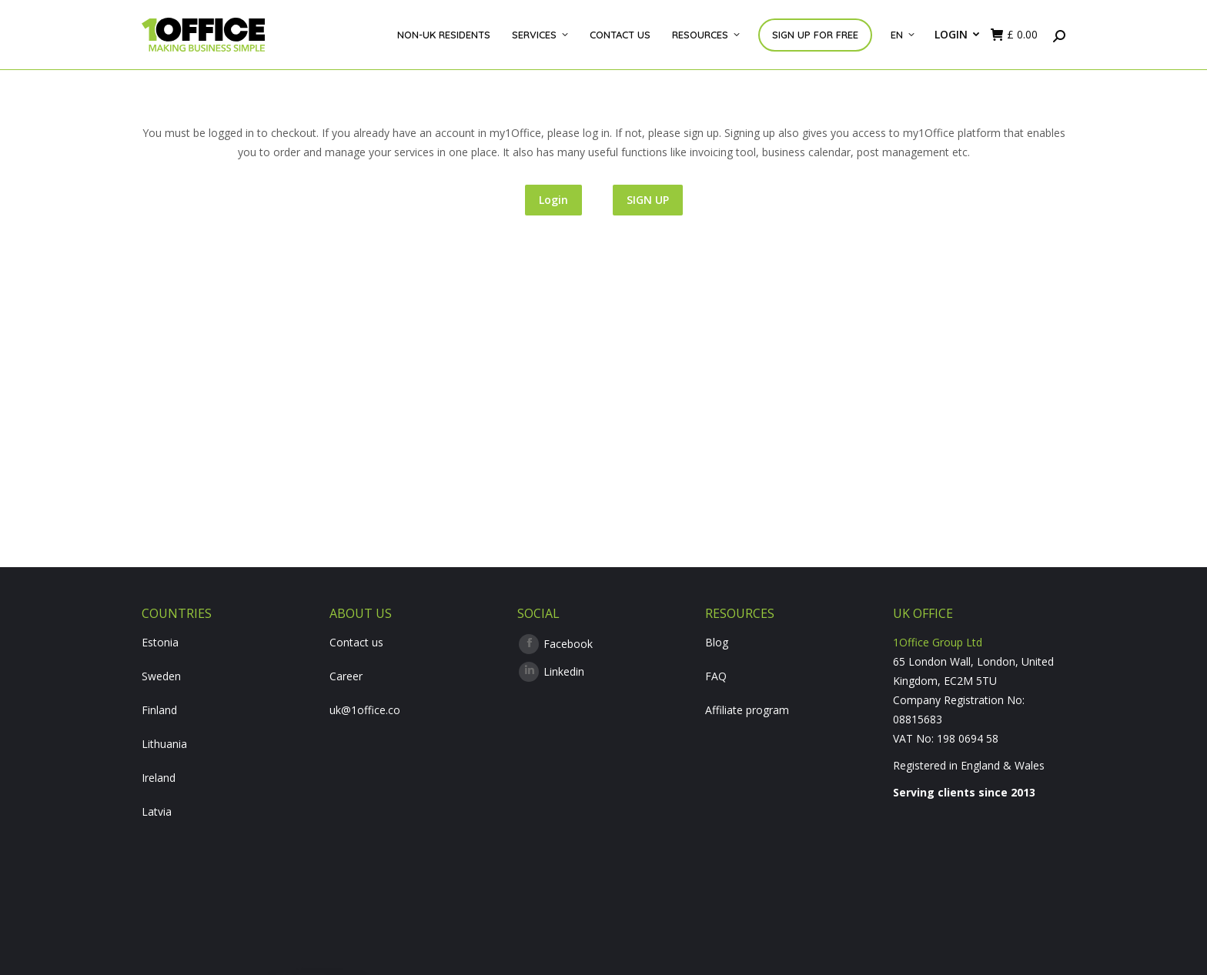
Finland (159, 710)
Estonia (160, 642)
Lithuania (164, 743)
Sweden (161, 676)
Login (553, 199)
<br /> (979, 867)
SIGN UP (648, 199)
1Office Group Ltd (937, 642)
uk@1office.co (364, 710)
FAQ (716, 676)
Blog (716, 642)
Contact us (356, 642)
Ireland (159, 777)
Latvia (157, 811)
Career (346, 676)
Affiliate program (747, 710)
